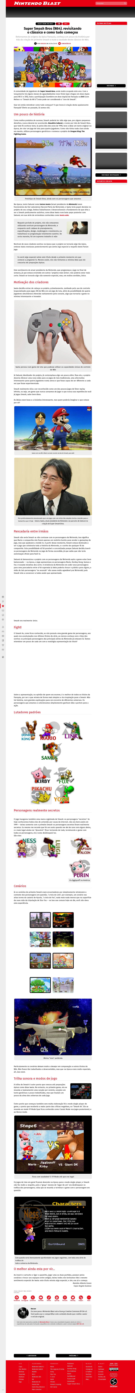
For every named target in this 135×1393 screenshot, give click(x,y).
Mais (89, 1298)
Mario (52, 1367)
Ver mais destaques (110, 175)
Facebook (17, 1298)
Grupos (81, 1298)
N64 (66, 23)
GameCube (35, 1384)
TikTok (49, 1298)
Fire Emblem (71, 1371)
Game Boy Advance (38, 1387)
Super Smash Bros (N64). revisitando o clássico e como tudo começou (52, 30)
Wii (33, 1379)
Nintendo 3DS (36, 1377)
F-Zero (52, 1377)
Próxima (72, 1356)
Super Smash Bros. (73, 1384)
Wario (69, 1374)
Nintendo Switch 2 (38, 1367)
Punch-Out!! (71, 1379)
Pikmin (52, 1382)
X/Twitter (33, 1298)
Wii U (33, 1374)
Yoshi (52, 1379)
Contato (100, 1372)
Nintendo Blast (45, 1322)
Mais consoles (36, 1389)
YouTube (40, 1298)
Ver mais (111, 86)
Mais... (88, 1379)
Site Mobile (22, 1369)
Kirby (52, 1372)
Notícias (21, 1372)
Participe (101, 1369)
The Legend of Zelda (57, 1369)
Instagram (24, 1298)
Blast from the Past (45, 23)
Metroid (69, 1366)
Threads (65, 1298)
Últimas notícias (104, 23)
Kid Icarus (53, 1387)
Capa (20, 1367)
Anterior (32, 1356)
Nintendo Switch (37, 1369)
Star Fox (53, 1374)
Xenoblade (71, 1381)
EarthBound (71, 1376)
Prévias (21, 1379)
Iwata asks (64, 215)
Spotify (57, 1298)
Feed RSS (89, 1377)
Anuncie (100, 1374)
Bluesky (72, 1298)
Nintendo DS (36, 1382)
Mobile (34, 1372)
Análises (21, 1377)
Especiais (22, 1374)
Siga (20, 1382)
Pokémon (70, 1364)
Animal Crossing (55, 1384)
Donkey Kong (71, 1369)
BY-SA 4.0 (80, 1324)
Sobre (100, 1367)
